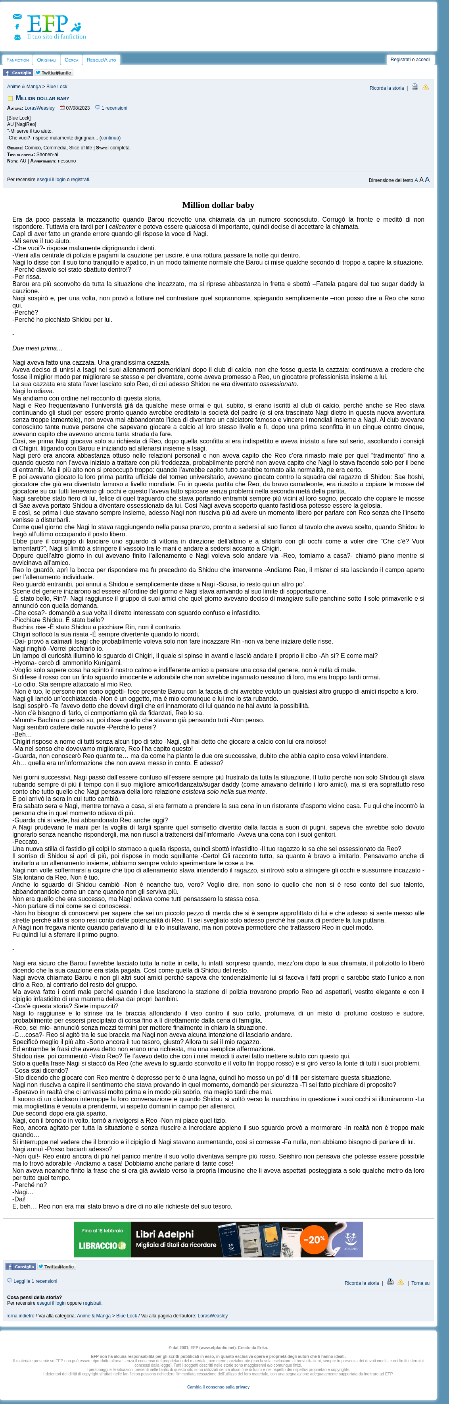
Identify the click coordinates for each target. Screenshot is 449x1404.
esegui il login (51, 179)
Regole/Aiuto (101, 60)
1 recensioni (111, 108)
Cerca (71, 60)
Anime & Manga (24, 86)
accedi (423, 59)
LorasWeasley (40, 108)
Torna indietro (20, 1316)
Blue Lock (56, 86)
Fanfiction (17, 60)
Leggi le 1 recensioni (32, 1281)
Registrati (401, 59)
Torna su (420, 1283)
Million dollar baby (42, 98)
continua (110, 138)
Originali (46, 60)
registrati (80, 179)
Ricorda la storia (387, 88)
